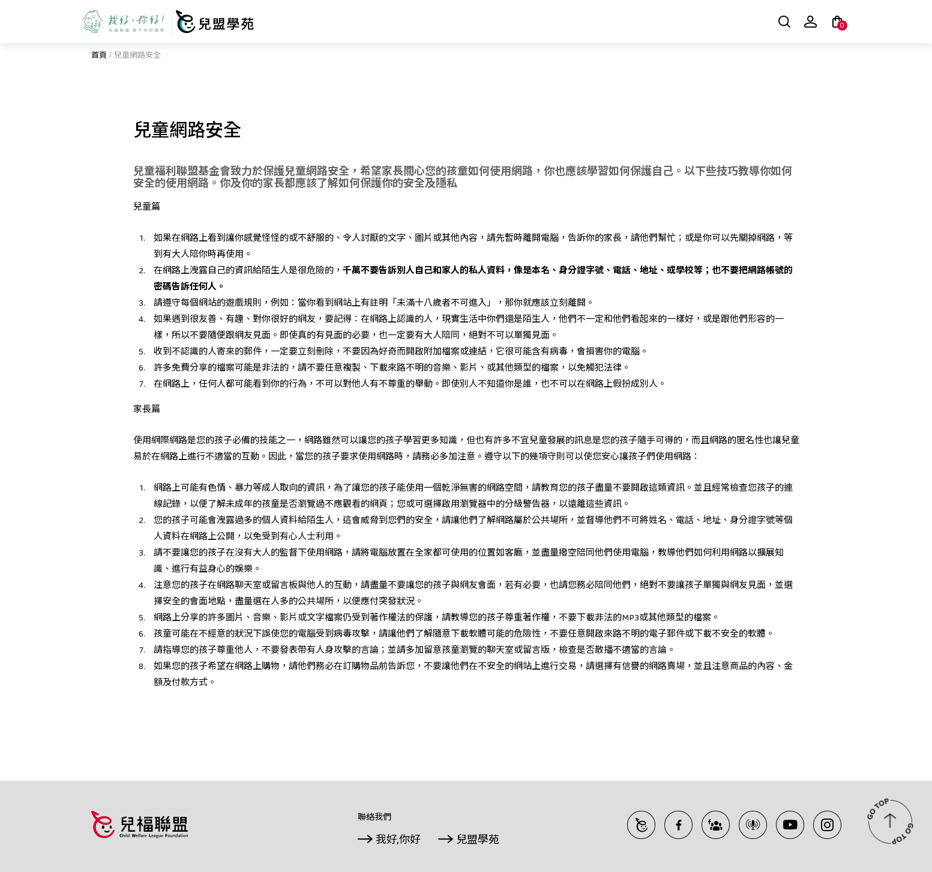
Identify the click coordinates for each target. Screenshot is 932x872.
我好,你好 (398, 841)
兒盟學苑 (477, 841)
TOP (890, 821)
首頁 (99, 56)
